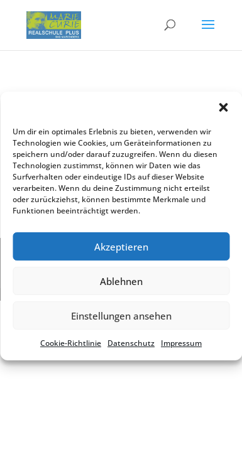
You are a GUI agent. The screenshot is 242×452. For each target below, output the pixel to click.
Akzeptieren (121, 246)
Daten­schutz (131, 343)
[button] (223, 107)
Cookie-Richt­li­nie (70, 343)
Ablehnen (121, 281)
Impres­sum (181, 343)
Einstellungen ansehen (121, 315)
